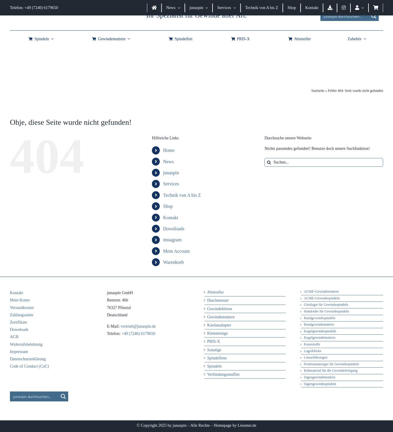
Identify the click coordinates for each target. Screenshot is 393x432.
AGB (14, 337)
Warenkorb (173, 262)
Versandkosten (22, 307)
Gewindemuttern (221, 317)
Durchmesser (218, 300)
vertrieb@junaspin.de (138, 326)
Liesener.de (247, 425)
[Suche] (268, 162)
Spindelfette (217, 358)
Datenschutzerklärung (28, 359)
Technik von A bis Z (182, 195)
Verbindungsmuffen (223, 374)
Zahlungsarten (21, 315)
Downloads (174, 228)
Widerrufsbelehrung (26, 344)
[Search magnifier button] (374, 16)
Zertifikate (18, 322)
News (168, 161)
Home (169, 150)
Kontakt (170, 217)
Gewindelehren (219, 309)
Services (171, 183)
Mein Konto (20, 300)
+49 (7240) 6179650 (138, 333)
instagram (172, 239)
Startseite (317, 91)
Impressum (19, 352)
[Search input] (345, 16)
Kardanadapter (219, 325)
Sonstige (214, 350)
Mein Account (176, 251)
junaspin (171, 172)
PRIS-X (213, 341)
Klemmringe (217, 333)
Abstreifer (215, 292)
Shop (168, 206)
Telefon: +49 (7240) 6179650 (34, 8)
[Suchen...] (323, 162)
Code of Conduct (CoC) (29, 366)
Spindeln (214, 366)
